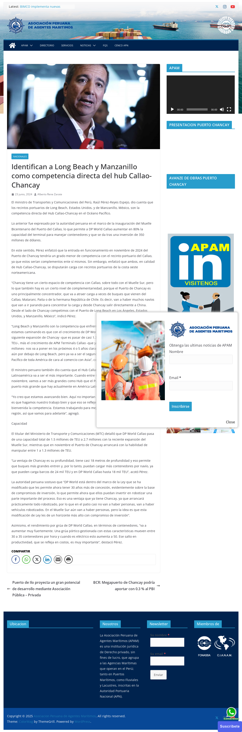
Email (175, 377)
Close (230, 422)
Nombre (176, 351)
